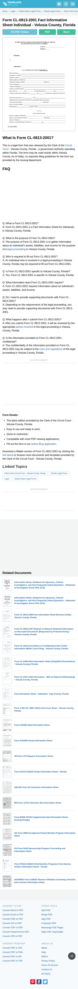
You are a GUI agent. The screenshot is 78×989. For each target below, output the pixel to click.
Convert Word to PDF (12, 910)
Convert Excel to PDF (12, 914)
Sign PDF (46, 919)
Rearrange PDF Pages (52, 927)
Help (43, 952)
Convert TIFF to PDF (12, 927)
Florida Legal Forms (59, 473)
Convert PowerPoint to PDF (15, 932)
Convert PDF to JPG (12, 948)
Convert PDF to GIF (12, 956)
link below (7, 455)
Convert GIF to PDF (12, 923)
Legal (7, 479)
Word (66, 32)
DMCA (44, 956)
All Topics (45, 974)
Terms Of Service (49, 965)
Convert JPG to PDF (12, 936)
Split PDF (45, 910)
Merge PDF (47, 914)
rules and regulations (51, 349)
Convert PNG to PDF (12, 919)
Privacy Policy (48, 961)
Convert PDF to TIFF (12, 961)
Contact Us (46, 969)
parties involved (24, 327)
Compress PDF (48, 923)
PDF (47, 32)
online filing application (43, 444)
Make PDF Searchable (52, 932)
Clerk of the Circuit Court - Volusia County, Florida (25, 473)
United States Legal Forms (25, 479)
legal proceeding (16, 249)
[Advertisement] (39, 196)
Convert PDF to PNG (12, 952)
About (44, 948)
